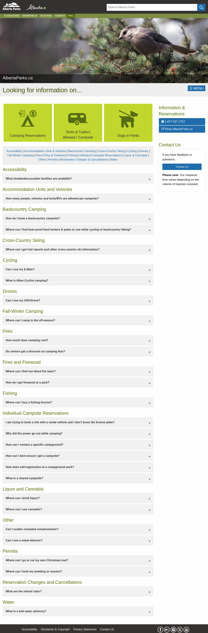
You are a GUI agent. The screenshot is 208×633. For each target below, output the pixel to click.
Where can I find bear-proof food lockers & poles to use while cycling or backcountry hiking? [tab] (68, 229)
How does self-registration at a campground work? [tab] (40, 467)
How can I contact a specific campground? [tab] (34, 444)
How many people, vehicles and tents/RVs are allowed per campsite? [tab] (52, 198)
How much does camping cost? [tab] (27, 340)
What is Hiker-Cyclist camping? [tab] (27, 280)
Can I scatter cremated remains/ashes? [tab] (32, 529)
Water (113, 159)
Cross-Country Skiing (111, 151)
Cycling (131, 151)
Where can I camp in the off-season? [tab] (30, 320)
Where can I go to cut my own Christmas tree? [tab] (37, 560)
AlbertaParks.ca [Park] (30, 16)
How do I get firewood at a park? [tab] (27, 382)
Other (42, 159)
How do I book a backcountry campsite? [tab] (33, 218)
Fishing (72, 155)
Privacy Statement (84, 629)
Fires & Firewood (54, 155)
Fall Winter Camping (20, 155)
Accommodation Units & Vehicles (45, 151)
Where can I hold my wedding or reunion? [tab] (34, 571)
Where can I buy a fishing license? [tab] (29, 402)
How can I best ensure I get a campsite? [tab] (32, 455)
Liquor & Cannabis (135, 155)
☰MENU (196, 88)
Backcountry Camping (82, 151)
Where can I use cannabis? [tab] (24, 509)
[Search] (152, 7)
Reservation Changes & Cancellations (84, 159)
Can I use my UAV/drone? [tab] (23, 300)
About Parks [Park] (46, 16)
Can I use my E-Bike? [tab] (20, 269)
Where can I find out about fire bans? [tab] (31, 371)
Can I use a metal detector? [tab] (24, 540)
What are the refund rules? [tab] (24, 591)
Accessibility (14, 151)
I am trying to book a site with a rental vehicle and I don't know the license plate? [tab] (60, 422)
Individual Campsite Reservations (100, 155)
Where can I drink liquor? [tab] (23, 498)
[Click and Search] (201, 7)
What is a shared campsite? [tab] (24, 478)
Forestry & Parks (11, 16)
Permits (53, 159)
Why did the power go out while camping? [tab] (34, 433)
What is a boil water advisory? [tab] (26, 611)
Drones (143, 151)
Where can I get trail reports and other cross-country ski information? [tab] (53, 249)
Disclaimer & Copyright (55, 629)
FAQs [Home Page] (71, 16)
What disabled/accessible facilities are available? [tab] (39, 178)
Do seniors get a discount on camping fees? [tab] (35, 351)
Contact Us (60, 16)
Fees (38, 155)
